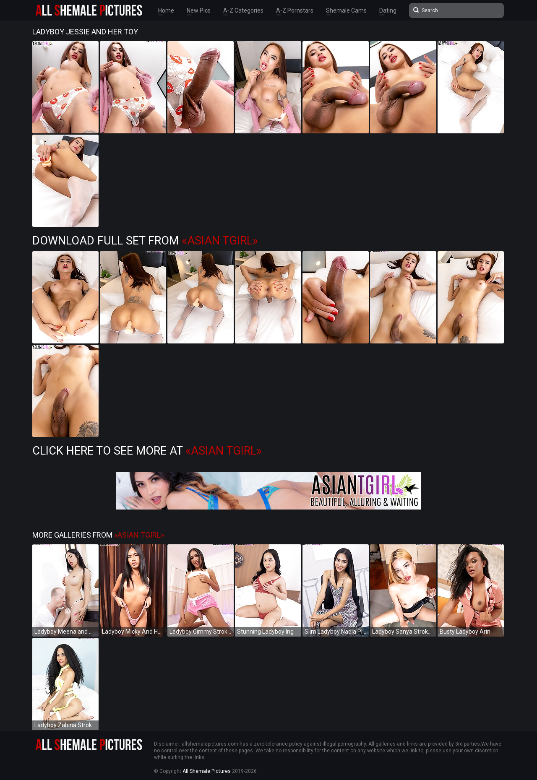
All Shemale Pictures (206, 771)
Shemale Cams (346, 10)
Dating (387, 10)
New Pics (199, 10)
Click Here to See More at (147, 451)
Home (166, 10)
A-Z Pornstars (294, 10)
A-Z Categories (243, 10)
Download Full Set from (145, 240)
